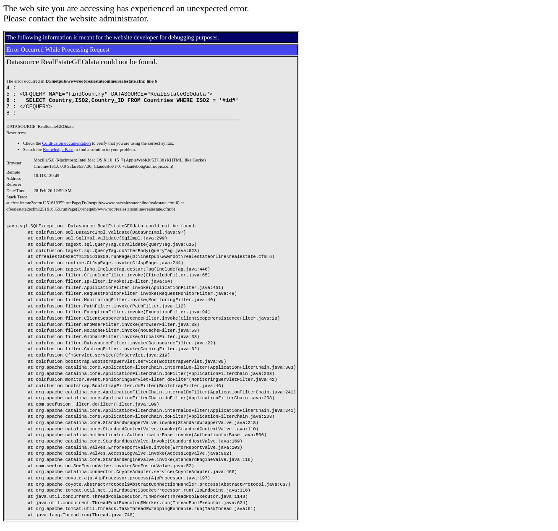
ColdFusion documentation (66, 149)
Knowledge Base (58, 156)
